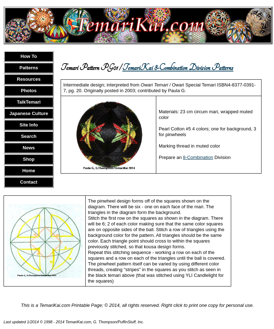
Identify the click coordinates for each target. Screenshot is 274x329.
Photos (28, 90)
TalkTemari (29, 102)
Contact (28, 182)
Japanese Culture (28, 113)
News (29, 147)
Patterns (28, 67)
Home (28, 170)
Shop (29, 159)
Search (28, 136)
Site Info (29, 125)
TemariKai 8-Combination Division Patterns (177, 68)
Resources (28, 79)
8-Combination (198, 157)
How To (29, 56)
